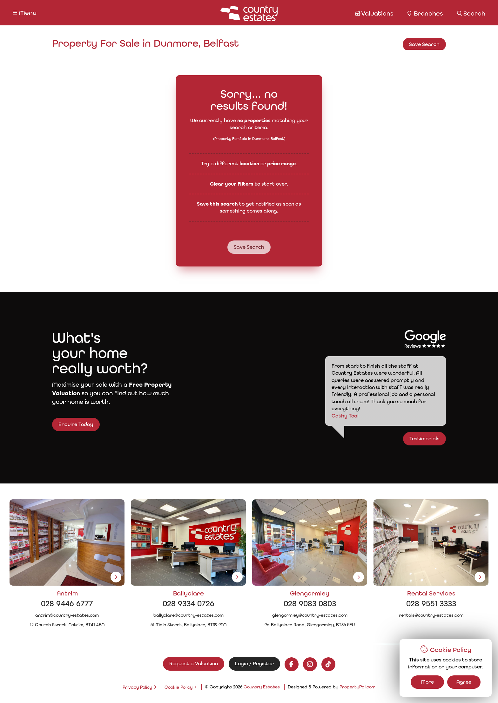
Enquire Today (63, 424)
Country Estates (262, 686)
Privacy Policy (137, 687)
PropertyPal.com (357, 686)
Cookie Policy (178, 687)
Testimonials (437, 439)
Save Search (424, 44)
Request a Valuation (193, 663)
